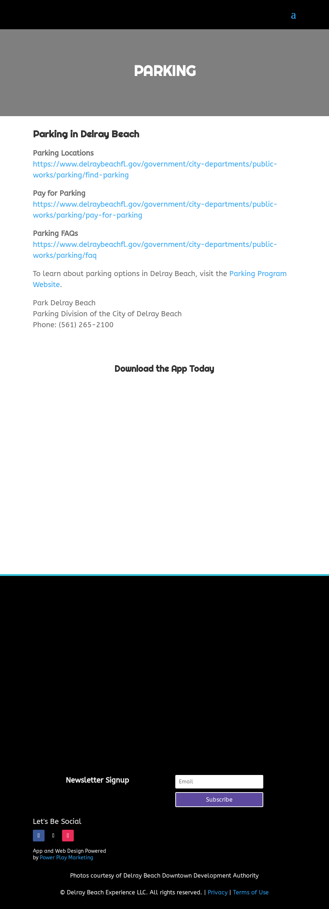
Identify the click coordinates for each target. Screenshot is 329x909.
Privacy (217, 892)
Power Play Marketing (66, 858)
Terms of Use (251, 892)
